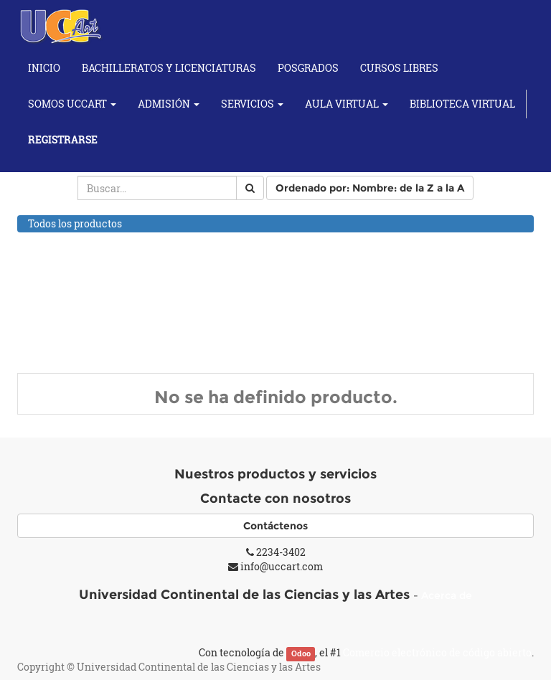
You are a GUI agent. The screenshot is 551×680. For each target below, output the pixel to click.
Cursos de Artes (65, 261)
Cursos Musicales (70, 317)
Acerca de (446, 595)
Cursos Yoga (57, 352)
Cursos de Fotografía (77, 298)
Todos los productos (75, 223)
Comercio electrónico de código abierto (437, 652)
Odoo (301, 653)
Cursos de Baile (64, 279)
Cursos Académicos (75, 242)
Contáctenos (275, 525)
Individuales (73, 334)
